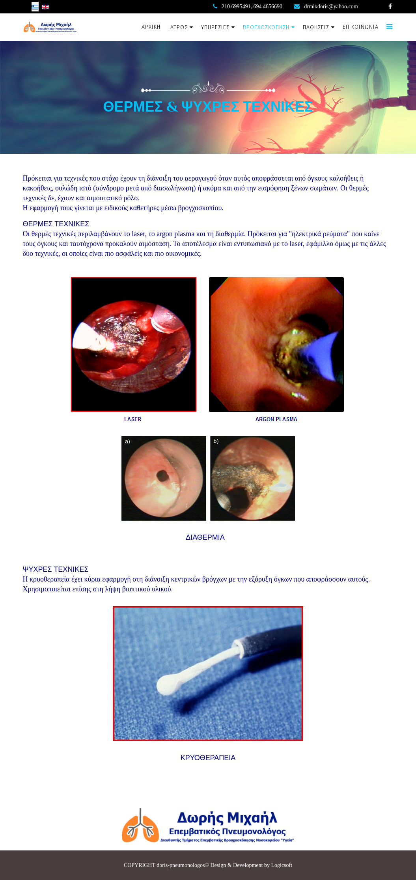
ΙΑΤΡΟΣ (178, 27)
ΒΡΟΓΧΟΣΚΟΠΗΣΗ (266, 27)
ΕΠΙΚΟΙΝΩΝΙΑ (361, 27)
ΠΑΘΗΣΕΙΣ (316, 27)
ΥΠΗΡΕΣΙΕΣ (215, 27)
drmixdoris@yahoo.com (331, 6)
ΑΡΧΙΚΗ (151, 27)
